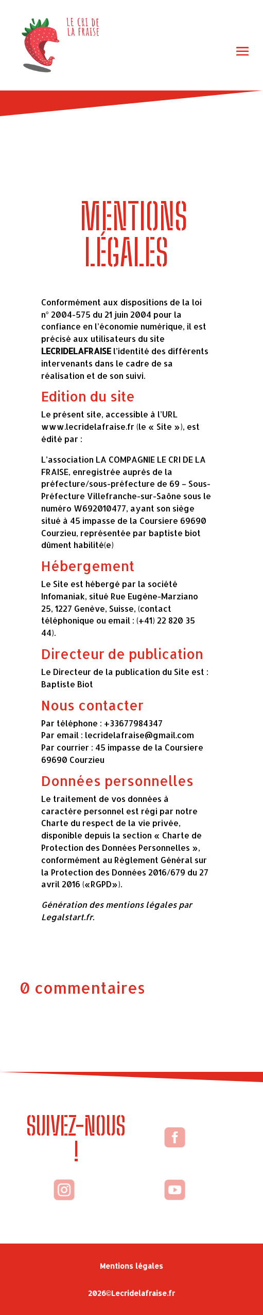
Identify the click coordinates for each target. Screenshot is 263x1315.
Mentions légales (131, 1266)
